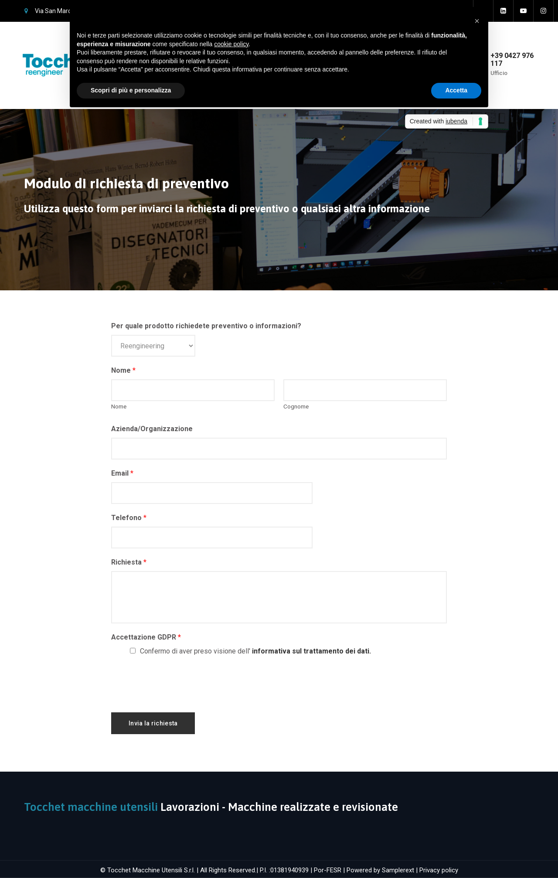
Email (122, 473)
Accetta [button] (456, 90)
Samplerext (398, 870)
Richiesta (128, 562)
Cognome (296, 406)
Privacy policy (438, 870)
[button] (477, 21)
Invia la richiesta (153, 723)
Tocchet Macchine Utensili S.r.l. (151, 870)
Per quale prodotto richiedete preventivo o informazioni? (206, 326)
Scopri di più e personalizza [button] (131, 90)
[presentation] (177, 682)
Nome (123, 370)
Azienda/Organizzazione (152, 429)
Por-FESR (327, 870)
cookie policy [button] (231, 44)
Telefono (128, 518)
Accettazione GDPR (146, 637)
